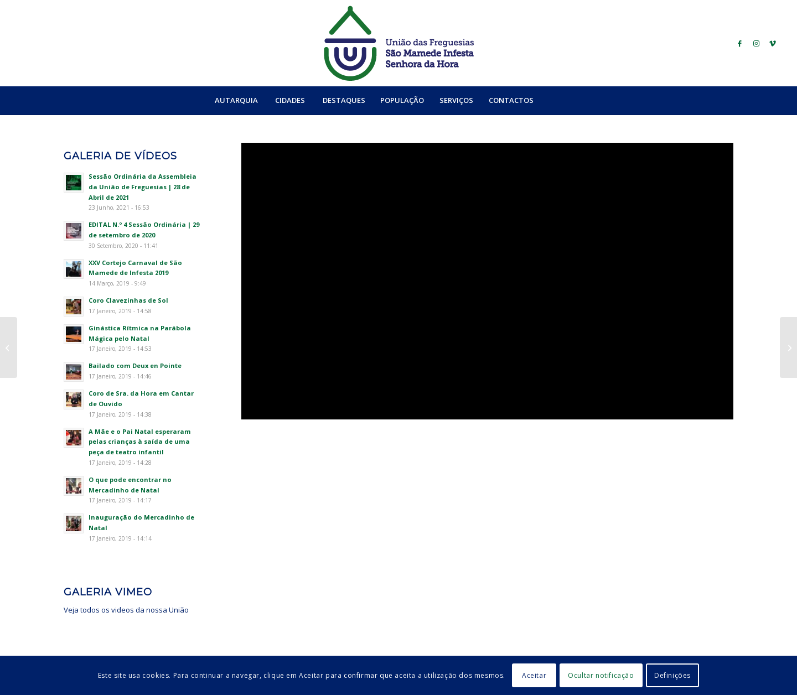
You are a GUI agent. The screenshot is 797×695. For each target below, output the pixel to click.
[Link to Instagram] (756, 43)
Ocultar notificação (601, 675)
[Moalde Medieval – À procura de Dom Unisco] (788, 347)
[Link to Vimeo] (772, 43)
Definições (672, 675)
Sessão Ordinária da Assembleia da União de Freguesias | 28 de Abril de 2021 (142, 186)
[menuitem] (236, 100)
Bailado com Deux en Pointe (135, 365)
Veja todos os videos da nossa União (126, 610)
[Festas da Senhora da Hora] (8, 347)
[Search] (565, 100)
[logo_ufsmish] (398, 43)
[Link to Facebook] (739, 43)
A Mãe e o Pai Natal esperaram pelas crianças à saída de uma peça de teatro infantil (140, 442)
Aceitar (534, 675)
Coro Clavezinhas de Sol (128, 300)
